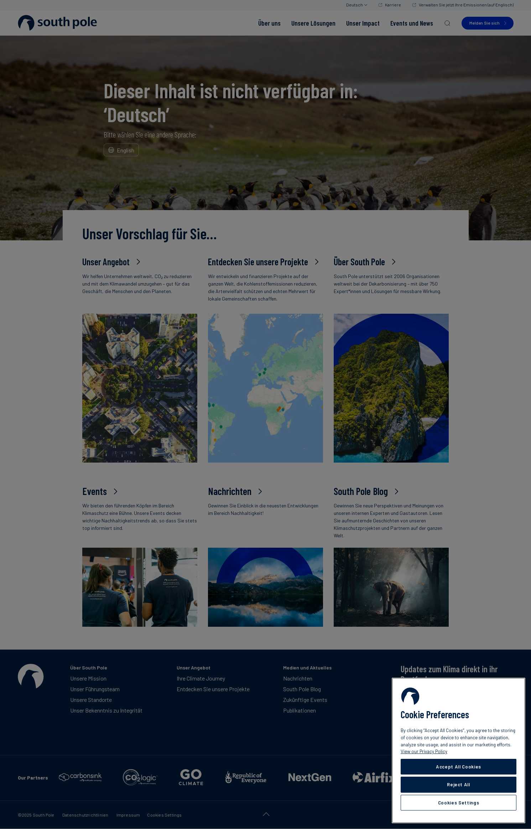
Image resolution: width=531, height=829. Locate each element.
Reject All (458, 784)
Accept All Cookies (458, 767)
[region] (458, 750)
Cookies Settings (458, 802)
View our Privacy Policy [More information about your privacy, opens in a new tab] (424, 751)
